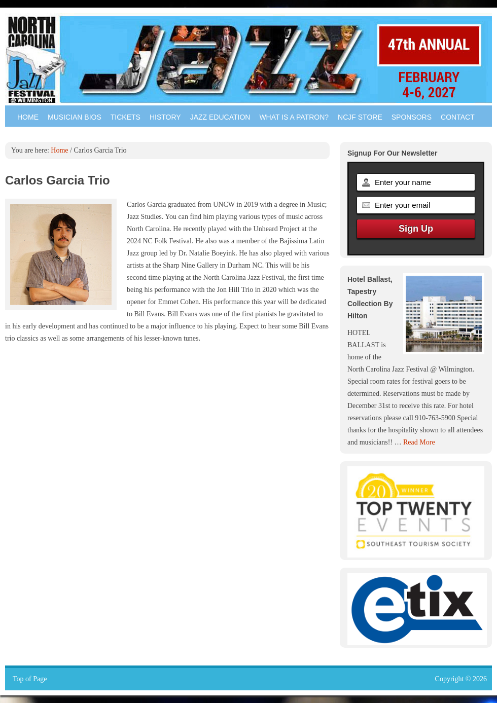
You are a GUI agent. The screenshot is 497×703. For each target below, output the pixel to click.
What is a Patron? (294, 117)
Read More (419, 442)
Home (28, 117)
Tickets (125, 117)
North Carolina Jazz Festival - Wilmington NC (248, 58)
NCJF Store (360, 117)
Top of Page (30, 679)
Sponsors (412, 117)
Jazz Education (220, 117)
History (165, 117)
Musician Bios (74, 117)
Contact (458, 117)
